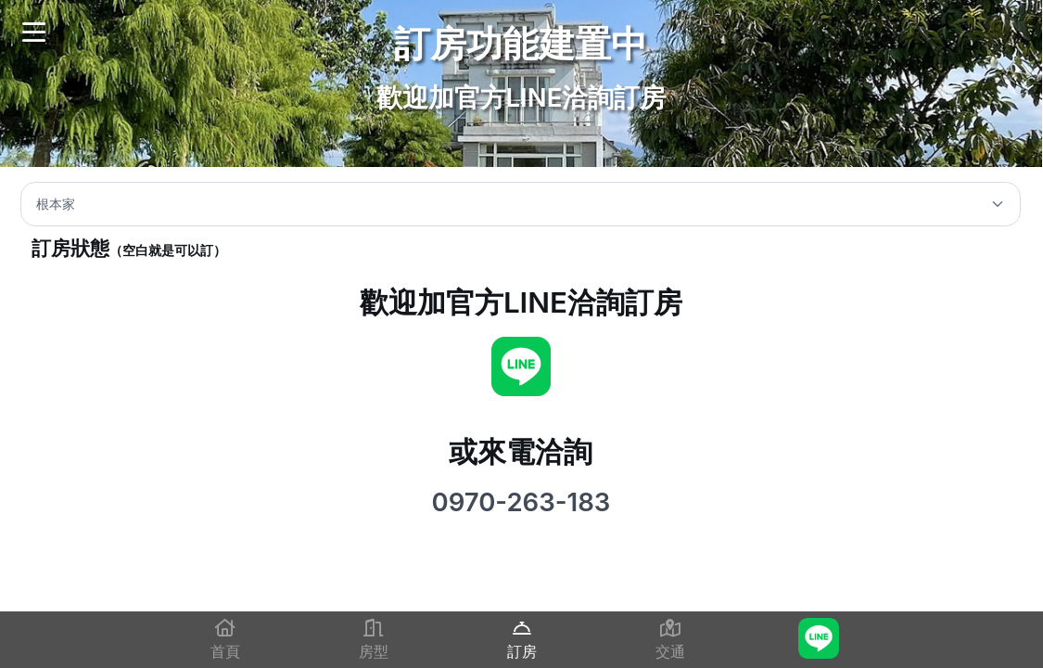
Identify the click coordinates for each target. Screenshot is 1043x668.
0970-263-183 (520, 502)
